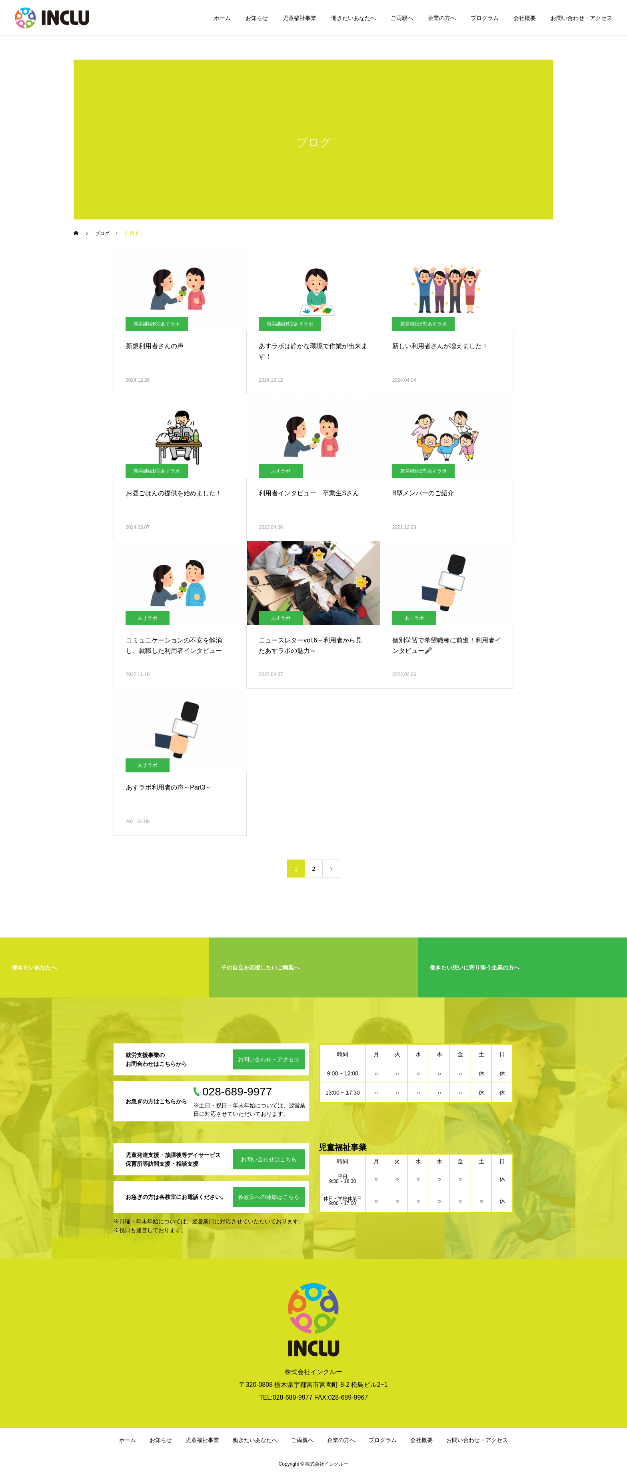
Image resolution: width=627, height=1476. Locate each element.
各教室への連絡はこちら (269, 1197)
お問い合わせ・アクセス (581, 18)
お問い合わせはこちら (269, 1159)
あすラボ (280, 471)
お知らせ (257, 18)
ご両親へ (402, 18)
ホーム (222, 18)
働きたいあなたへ (353, 18)
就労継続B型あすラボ (157, 324)
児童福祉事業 (299, 18)
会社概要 (524, 18)
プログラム (485, 18)
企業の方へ (442, 18)
